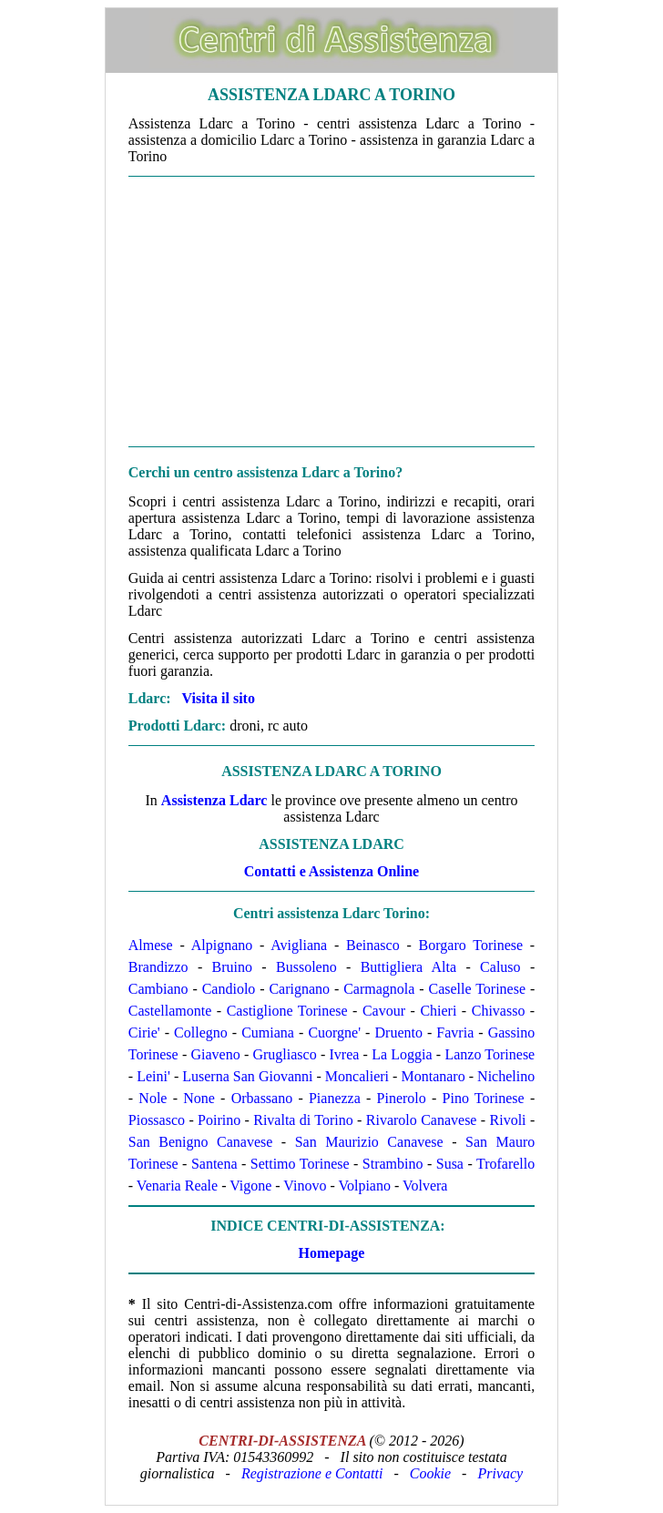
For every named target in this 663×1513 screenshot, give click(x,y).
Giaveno (215, 1054)
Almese (150, 945)
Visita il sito (218, 698)
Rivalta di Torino (303, 1120)
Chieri (438, 1010)
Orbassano (262, 1098)
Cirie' (144, 1032)
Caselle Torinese (476, 989)
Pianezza (335, 1098)
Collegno (201, 1032)
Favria (455, 1032)
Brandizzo (158, 967)
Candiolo (229, 989)
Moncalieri (357, 1076)
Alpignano (222, 945)
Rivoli (508, 1120)
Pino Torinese (484, 1098)
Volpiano (364, 1185)
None (199, 1098)
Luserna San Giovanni (247, 1076)
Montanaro (432, 1076)
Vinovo (304, 1185)
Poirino (219, 1120)
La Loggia (402, 1054)
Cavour (383, 1010)
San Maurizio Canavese (369, 1142)
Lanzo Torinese (489, 1054)
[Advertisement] (331, 311)
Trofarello (505, 1163)
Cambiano (158, 989)
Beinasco (373, 945)
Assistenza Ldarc (214, 800)
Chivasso (498, 1010)
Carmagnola (378, 989)
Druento (399, 1032)
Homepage (332, 1253)
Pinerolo (401, 1098)
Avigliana (298, 945)
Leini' (153, 1076)
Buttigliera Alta (408, 967)
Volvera (425, 1185)
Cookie (430, 1473)
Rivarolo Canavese (421, 1120)
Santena (214, 1163)
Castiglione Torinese (287, 1010)
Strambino (392, 1163)
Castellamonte (170, 1010)
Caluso (500, 967)
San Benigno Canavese (200, 1142)
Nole (152, 1098)
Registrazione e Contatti (312, 1473)
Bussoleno (306, 967)
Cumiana (267, 1032)
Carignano (299, 989)
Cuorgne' (334, 1032)
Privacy (500, 1473)
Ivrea (345, 1054)
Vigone (250, 1185)
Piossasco (156, 1120)
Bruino (232, 967)
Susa (450, 1163)
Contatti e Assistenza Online (331, 871)
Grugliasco (284, 1054)
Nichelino (506, 1076)
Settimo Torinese (300, 1163)
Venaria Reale (177, 1185)
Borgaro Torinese (471, 945)
